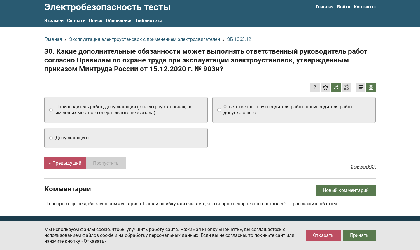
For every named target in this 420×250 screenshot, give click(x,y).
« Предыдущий (65, 163)
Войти (343, 7)
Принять (359, 235)
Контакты (365, 7)
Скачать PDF (363, 166)
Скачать (76, 20)
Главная (325, 7)
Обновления (119, 20)
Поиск (95, 20)
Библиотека (149, 20)
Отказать (323, 235)
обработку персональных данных (161, 235)
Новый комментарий (346, 190)
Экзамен (54, 20)
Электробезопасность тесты (107, 7)
